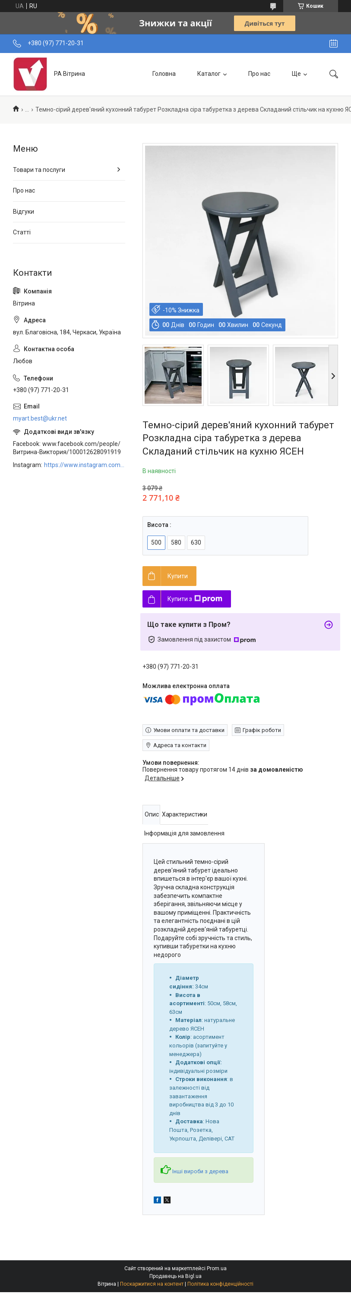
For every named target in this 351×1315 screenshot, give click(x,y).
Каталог (209, 73)
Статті (22, 232)
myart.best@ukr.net (40, 418)
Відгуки (23, 211)
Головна (164, 73)
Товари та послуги (39, 169)
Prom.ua (217, 1268)
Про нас (259, 73)
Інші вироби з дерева (194, 1171)
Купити (178, 576)
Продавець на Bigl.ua (175, 1276)
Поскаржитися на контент (151, 1284)
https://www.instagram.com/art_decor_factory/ (84, 464)
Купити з (195, 599)
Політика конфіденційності (220, 1284)
